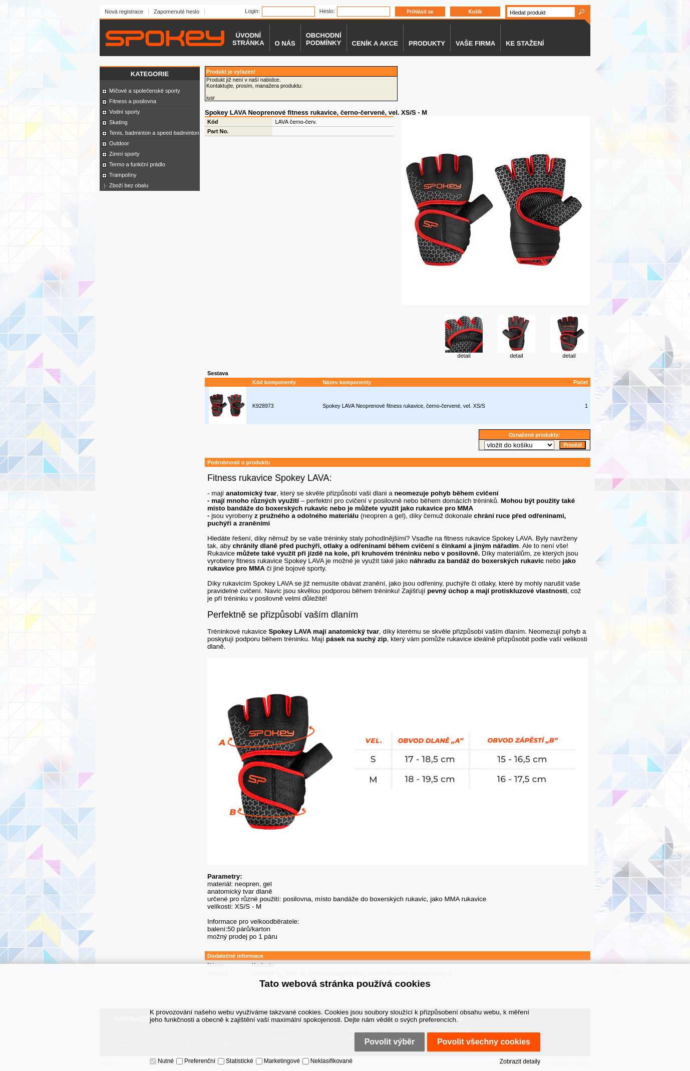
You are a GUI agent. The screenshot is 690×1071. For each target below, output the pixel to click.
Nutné (166, 1060)
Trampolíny (123, 175)
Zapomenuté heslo (176, 12)
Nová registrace (124, 12)
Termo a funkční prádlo (137, 164)
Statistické (239, 1060)
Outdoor (119, 143)
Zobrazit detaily (520, 1061)
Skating (118, 122)
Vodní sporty (124, 112)
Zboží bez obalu (128, 185)
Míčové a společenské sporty (144, 91)
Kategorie (150, 74)
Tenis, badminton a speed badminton (154, 133)
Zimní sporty (124, 154)
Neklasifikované (331, 1060)
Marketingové (282, 1060)
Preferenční (199, 1060)
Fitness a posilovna (132, 101)
